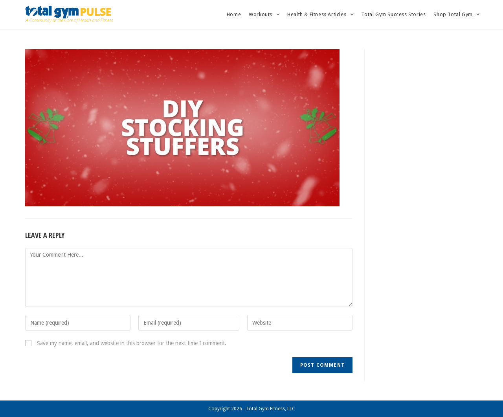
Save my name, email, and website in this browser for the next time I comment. (131, 343)
